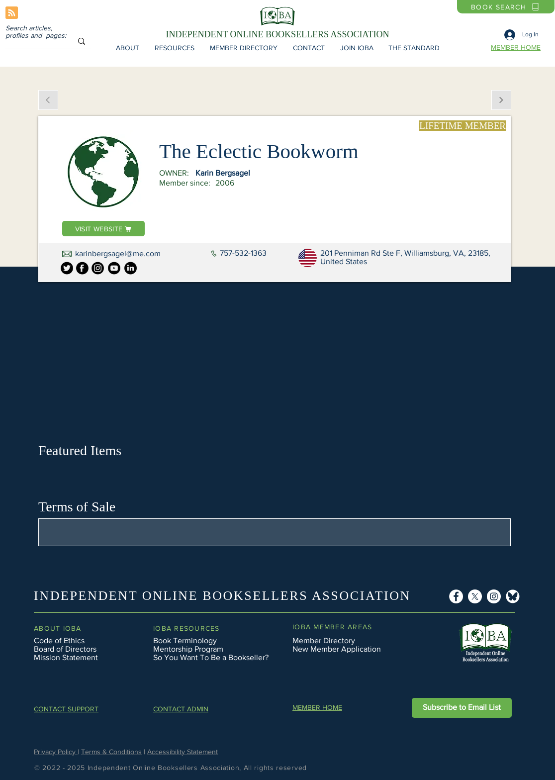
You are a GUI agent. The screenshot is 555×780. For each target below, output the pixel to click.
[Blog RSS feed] (11, 13)
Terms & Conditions (111, 752)
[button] (127, 48)
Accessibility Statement (182, 752)
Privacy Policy (56, 752)
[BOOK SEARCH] (506, 6)
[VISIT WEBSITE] (103, 228)
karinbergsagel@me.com (118, 253)
